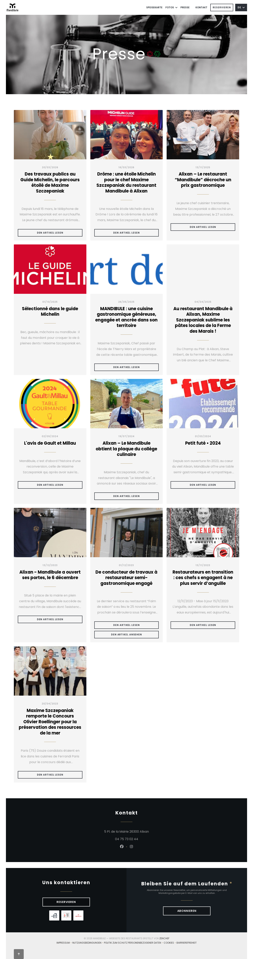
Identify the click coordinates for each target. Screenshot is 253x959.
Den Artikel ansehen (135, 634)
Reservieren (222, 7)
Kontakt (201, 7)
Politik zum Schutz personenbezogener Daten (134, 943)
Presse (185, 7)
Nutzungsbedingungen (88, 943)
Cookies (170, 943)
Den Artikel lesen (59, 232)
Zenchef (164, 938)
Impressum (64, 943)
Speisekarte (154, 7)
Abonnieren (186, 911)
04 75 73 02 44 (126, 839)
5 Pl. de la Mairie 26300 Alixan (148, 831)
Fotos (171, 7)
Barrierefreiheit (187, 943)
